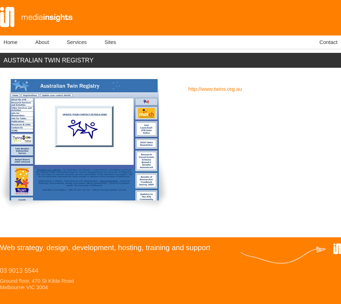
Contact (328, 42)
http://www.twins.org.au (215, 89)
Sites (110, 42)
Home (10, 42)
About (42, 42)
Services (77, 42)
